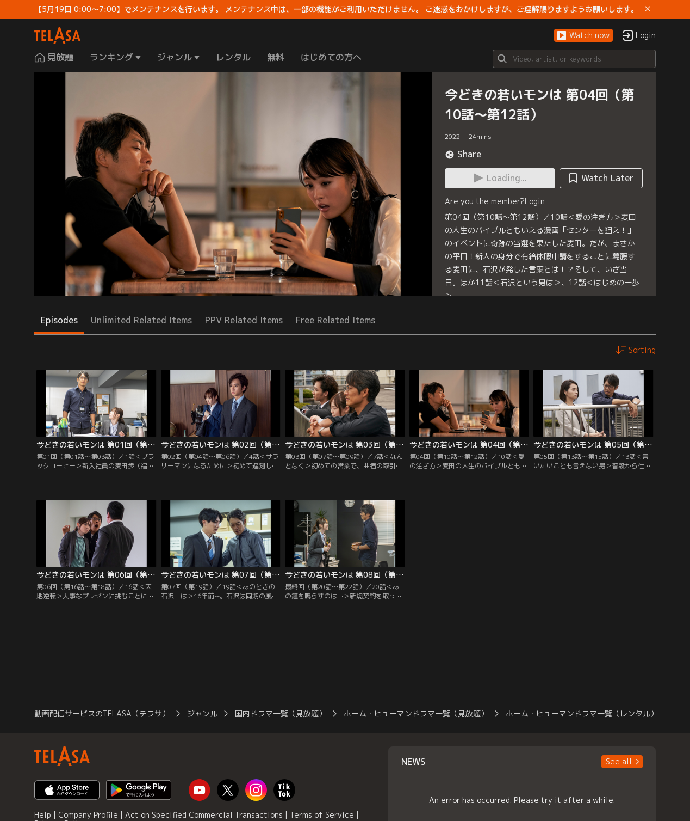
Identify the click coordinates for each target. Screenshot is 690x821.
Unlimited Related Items (141, 320)
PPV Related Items (244, 320)
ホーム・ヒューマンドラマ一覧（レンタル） (582, 713)
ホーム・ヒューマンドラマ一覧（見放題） (416, 713)
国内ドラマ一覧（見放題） (280, 713)
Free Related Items (335, 320)
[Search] (574, 59)
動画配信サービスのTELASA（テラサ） (102, 713)
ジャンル (202, 713)
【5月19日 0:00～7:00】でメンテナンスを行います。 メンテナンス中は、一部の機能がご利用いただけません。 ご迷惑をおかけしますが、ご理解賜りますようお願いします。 (336, 9)
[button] (583, 35)
